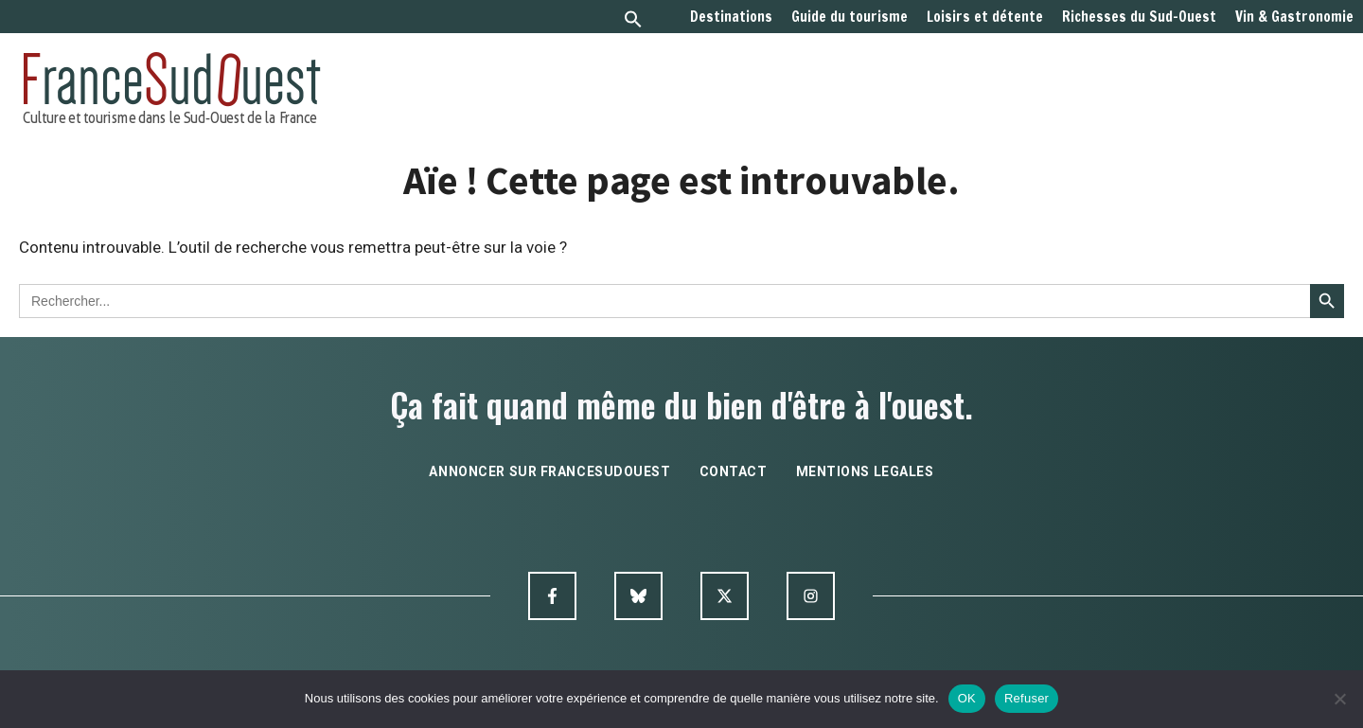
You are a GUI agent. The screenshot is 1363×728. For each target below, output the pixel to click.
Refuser (1026, 698)
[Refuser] (1339, 698)
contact (733, 471)
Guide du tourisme (849, 17)
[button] (633, 21)
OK (967, 698)
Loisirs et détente (985, 17)
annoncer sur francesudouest (549, 471)
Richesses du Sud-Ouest (1139, 17)
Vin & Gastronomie (1294, 17)
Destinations (731, 17)
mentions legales (865, 471)
